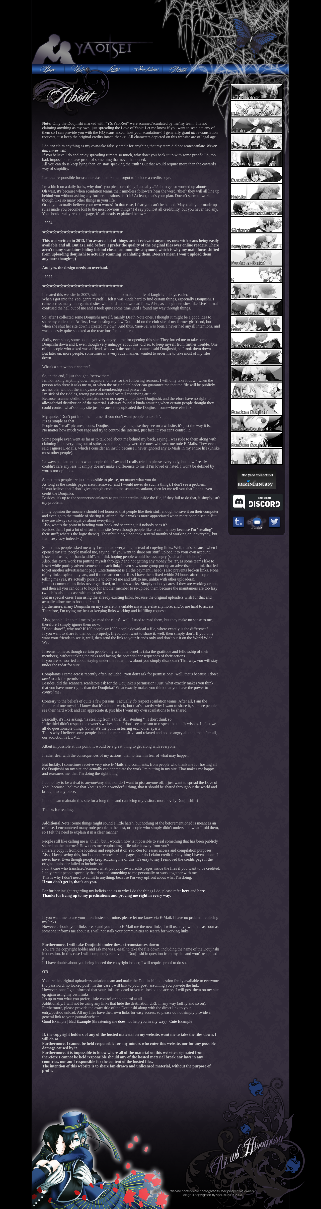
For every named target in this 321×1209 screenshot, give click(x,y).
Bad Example (80, 1021)
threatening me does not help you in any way (129, 1021)
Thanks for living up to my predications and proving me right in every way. (106, 895)
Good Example (54, 1021)
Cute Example (180, 1021)
